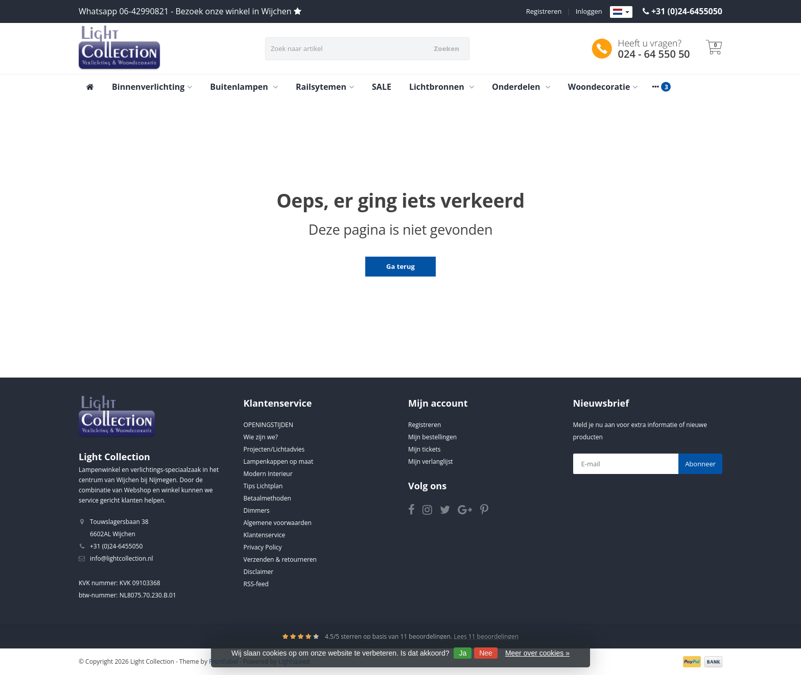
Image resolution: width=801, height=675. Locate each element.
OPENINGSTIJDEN (269, 424)
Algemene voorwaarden (278, 522)
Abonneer (700, 463)
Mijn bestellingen (432, 437)
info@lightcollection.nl (121, 558)
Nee (485, 653)
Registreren (544, 11)
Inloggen (589, 11)
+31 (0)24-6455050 (686, 11)
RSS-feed (256, 584)
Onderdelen (521, 86)
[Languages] (621, 12)
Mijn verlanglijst (430, 461)
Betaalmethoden (267, 498)
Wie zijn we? (261, 437)
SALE (381, 86)
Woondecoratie (603, 86)
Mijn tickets (424, 449)
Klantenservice (265, 535)
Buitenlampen (244, 86)
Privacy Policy (263, 547)
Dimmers (257, 510)
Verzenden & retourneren (280, 559)
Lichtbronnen (441, 86)
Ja (462, 653)
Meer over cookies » (537, 653)
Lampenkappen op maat (279, 461)
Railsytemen (325, 86)
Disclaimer (259, 571)
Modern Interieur (268, 473)
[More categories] (655, 86)
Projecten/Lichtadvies (274, 449)
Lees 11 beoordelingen (486, 636)
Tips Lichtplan (263, 486)
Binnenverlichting (152, 86)
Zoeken (446, 48)
